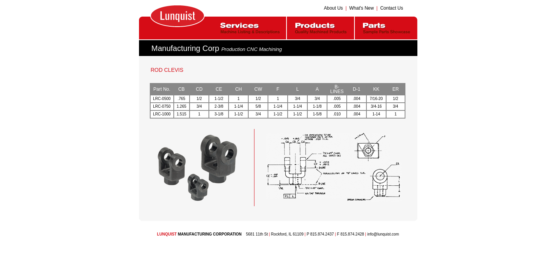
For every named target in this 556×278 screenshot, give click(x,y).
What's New (361, 8)
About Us (333, 8)
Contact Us (391, 8)
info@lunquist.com (383, 234)
